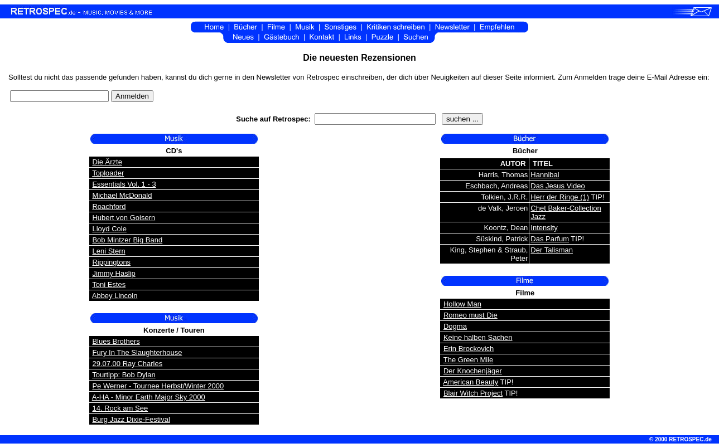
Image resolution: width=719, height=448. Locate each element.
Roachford (109, 206)
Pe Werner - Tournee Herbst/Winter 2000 (158, 386)
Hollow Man (462, 304)
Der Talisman (551, 250)
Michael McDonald (122, 195)
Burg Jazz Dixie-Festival (131, 419)
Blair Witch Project (473, 393)
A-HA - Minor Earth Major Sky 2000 (148, 397)
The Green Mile (468, 360)
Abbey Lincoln (115, 295)
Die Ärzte (107, 162)
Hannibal (544, 175)
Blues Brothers (115, 341)
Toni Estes (109, 284)
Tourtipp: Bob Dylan (123, 375)
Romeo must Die (470, 315)
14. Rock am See (120, 408)
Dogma (455, 326)
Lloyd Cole (109, 229)
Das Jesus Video (557, 186)
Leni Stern (108, 251)
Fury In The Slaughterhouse (137, 352)
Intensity (543, 227)
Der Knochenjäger (472, 371)
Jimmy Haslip (113, 273)
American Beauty (470, 382)
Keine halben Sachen (478, 337)
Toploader (108, 173)
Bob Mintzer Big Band (127, 240)
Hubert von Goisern (123, 217)
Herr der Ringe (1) (559, 197)
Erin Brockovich (468, 348)
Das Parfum (549, 239)
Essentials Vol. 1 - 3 (124, 184)
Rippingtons (111, 262)
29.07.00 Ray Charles (127, 363)
